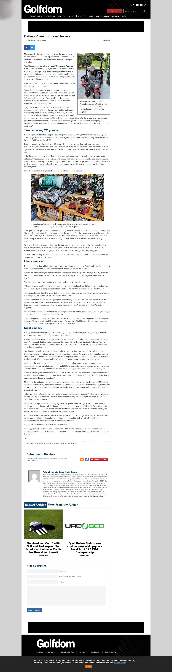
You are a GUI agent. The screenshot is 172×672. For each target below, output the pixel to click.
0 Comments (106, 40)
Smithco (103, 332)
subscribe (114, 11)
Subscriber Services (67, 656)
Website (61, 582)
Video (39, 16)
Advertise (116, 16)
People (91, 16)
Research (81, 16)
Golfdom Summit (110, 656)
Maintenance (72, 443)
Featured (64, 443)
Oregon (63, 77)
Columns (61, 16)
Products (71, 16)
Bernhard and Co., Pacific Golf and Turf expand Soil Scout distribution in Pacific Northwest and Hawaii (43, 548)
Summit (103, 16)
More (124, 16)
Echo (53, 171)
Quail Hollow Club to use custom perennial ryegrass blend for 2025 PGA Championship (84, 548)
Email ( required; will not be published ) (70, 576)
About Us (40, 656)
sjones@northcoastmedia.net (94, 496)
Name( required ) (64, 571)
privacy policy (120, 663)
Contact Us (51, 656)
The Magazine (50, 16)
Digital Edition (95, 656)
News (32, 16)
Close (88, 666)
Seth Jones (31, 40)
